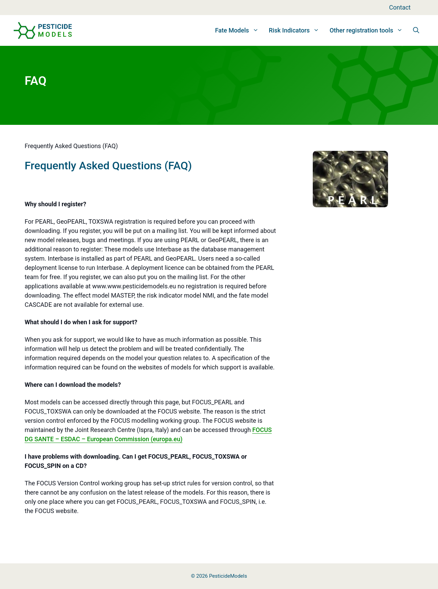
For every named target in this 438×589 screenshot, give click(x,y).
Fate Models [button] (239, 30)
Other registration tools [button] (369, 30)
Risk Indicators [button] (297, 30)
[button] (416, 30)
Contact (400, 7)
